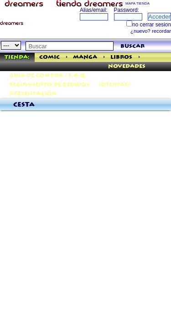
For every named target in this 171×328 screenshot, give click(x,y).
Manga (85, 57)
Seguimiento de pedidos (49, 84)
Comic (49, 57)
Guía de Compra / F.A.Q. (48, 75)
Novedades (126, 66)
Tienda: (17, 57)
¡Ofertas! (114, 84)
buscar (132, 46)
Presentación (33, 93)
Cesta (24, 105)
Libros (121, 57)
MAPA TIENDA (137, 3)
